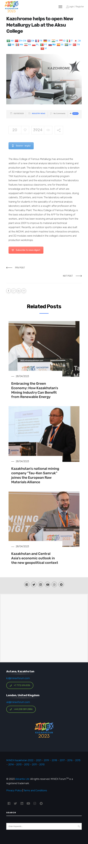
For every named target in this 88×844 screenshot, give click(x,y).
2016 (70, 760)
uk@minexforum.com (18, 702)
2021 (38, 760)
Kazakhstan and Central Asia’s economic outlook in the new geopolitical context (34, 558)
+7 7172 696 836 (20, 685)
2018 (54, 760)
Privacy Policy (14, 790)
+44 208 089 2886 (21, 709)
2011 (34, 764)
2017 (62, 760)
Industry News (38, 113)
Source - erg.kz (21, 145)
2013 (19, 764)
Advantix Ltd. (22, 778)
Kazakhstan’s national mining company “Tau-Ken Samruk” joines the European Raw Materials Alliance (35, 475)
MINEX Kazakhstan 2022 (19, 760)
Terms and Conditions (35, 790)
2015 (78, 760)
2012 (26, 764)
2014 (11, 764)
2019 (46, 760)
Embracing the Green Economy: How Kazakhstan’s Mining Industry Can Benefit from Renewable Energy (34, 390)
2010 (42, 764)
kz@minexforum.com (18, 678)
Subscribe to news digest (26, 250)
